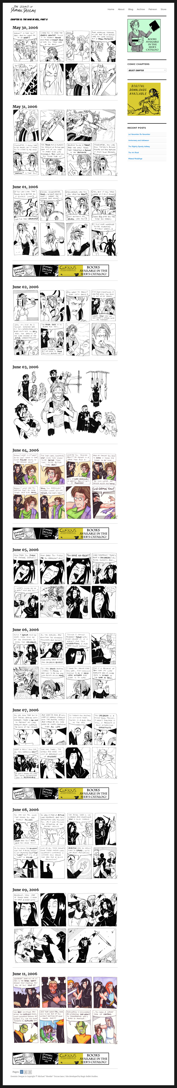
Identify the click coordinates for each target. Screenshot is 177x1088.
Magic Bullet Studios (89, 1076)
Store (163, 9)
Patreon (153, 9)
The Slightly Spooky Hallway (139, 146)
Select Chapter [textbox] (136, 70)
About (121, 9)
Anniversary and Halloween (138, 140)
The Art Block (133, 152)
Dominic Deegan (18, 1076)
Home (111, 9)
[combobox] (146, 70)
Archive (141, 9)
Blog (130, 9)
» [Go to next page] (30, 1072)
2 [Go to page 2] (25, 1072)
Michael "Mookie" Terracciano (51, 1076)
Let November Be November (139, 134)
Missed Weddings (135, 158)
